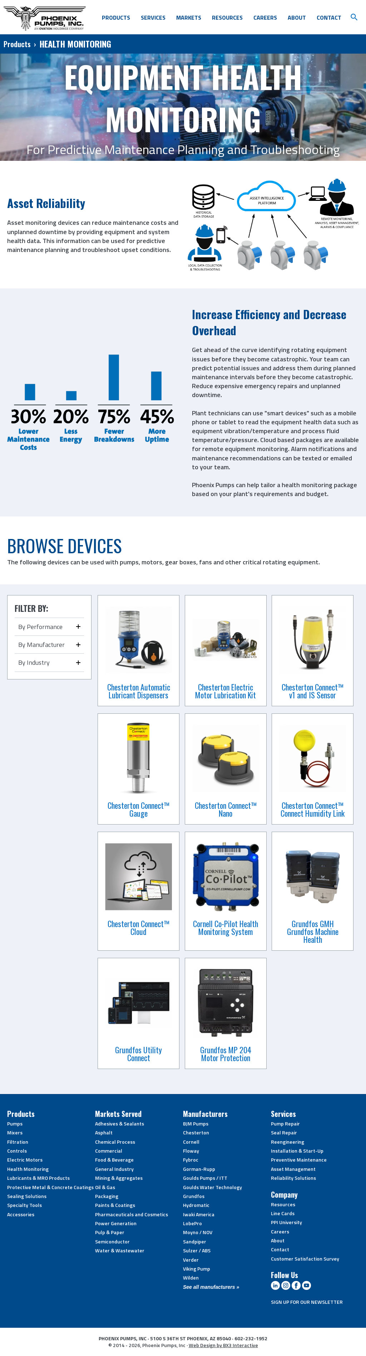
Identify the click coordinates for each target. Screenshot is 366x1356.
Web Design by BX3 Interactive (223, 1345)
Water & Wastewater (119, 1250)
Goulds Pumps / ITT (205, 1178)
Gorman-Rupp (199, 1169)
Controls (17, 1150)
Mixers (15, 1132)
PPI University (286, 1222)
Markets (188, 17)
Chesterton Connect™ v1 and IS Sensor (312, 691)
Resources (227, 17)
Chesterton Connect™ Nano (226, 809)
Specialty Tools (24, 1205)
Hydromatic (196, 1205)
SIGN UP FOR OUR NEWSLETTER (307, 1302)
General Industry (114, 1169)
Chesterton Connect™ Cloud (138, 927)
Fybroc (190, 1159)
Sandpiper (194, 1241)
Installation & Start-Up (297, 1150)
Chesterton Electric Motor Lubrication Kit (225, 691)
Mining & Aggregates (119, 1178)
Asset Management (293, 1169)
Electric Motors (25, 1159)
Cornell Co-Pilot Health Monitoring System (225, 927)
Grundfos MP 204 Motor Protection (225, 1053)
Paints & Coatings (115, 1205)
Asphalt (104, 1132)
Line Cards (283, 1213)
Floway (191, 1150)
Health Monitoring (28, 1169)
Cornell (191, 1141)
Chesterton (196, 1132)
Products (116, 17)
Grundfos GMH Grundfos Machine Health (312, 931)
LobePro (192, 1223)
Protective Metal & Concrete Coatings (50, 1187)
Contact (329, 17)
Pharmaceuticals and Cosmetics (131, 1214)
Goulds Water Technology (212, 1187)
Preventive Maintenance (299, 1159)
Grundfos (193, 1196)
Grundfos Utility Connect (138, 1053)
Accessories (20, 1214)
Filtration (17, 1141)
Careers (265, 17)
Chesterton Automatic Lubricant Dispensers (138, 691)
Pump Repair (285, 1123)
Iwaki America (198, 1214)
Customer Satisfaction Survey (305, 1258)
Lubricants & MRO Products (38, 1178)
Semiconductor (112, 1241)
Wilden (191, 1277)
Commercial (108, 1150)
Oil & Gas (105, 1187)
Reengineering (287, 1141)
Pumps (15, 1123)
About (297, 17)
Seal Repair (284, 1132)
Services (153, 17)
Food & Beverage (114, 1159)
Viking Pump (196, 1268)
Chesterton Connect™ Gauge (138, 809)
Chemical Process (115, 1141)
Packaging (106, 1196)
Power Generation (116, 1223)
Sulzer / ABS (197, 1250)
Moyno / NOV (197, 1232)
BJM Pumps (195, 1123)
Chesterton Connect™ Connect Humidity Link (313, 809)
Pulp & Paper (109, 1232)
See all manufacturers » (211, 1287)
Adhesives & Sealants (119, 1123)
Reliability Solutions (293, 1178)
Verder (191, 1259)
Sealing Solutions (26, 1196)
